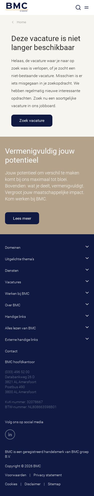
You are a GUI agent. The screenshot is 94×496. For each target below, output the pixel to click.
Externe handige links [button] (47, 339)
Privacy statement (48, 475)
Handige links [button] (47, 316)
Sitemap (54, 484)
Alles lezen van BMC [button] (47, 327)
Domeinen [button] (47, 247)
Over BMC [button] (47, 304)
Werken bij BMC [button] (47, 293)
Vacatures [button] (47, 281)
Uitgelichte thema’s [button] (47, 258)
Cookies (11, 484)
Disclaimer (33, 484)
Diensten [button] (47, 270)
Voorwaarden (15, 475)
